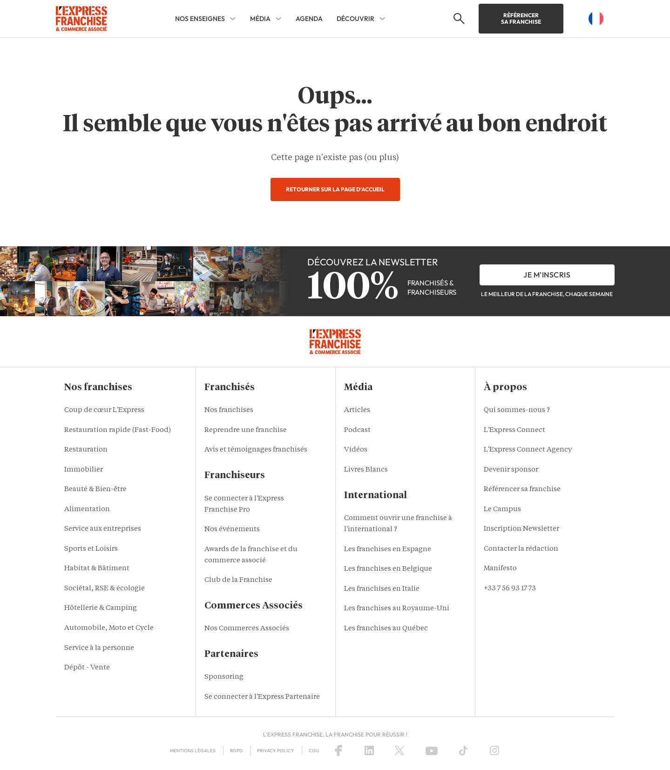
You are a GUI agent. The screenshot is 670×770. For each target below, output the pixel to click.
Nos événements (232, 529)
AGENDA (309, 18)
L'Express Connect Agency (528, 449)
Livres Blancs (366, 469)
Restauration (86, 449)
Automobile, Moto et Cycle (109, 628)
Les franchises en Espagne (387, 549)
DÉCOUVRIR (355, 18)
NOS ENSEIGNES (200, 18)
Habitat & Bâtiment (96, 568)
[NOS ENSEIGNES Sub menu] (233, 18)
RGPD (236, 751)
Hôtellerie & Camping (100, 608)
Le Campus (502, 509)
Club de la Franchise (238, 580)
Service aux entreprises (102, 529)
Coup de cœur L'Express (104, 410)
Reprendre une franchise (245, 430)
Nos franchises (228, 410)
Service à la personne (99, 648)
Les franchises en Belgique (388, 569)
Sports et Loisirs (91, 549)
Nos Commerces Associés (246, 628)
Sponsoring (224, 677)
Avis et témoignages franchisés (255, 449)
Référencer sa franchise (521, 18)
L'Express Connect (514, 430)
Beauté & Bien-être (95, 489)
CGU (314, 751)
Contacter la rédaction (521, 549)
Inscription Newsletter (521, 529)
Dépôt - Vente (87, 667)
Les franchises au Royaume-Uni (396, 608)
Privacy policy (275, 751)
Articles (357, 410)
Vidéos (355, 449)
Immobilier (83, 469)
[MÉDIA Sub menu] (278, 18)
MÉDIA (260, 18)
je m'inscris (546, 274)
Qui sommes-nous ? (517, 410)
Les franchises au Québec (386, 628)
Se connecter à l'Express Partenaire (262, 697)
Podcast (357, 430)
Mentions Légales (193, 751)
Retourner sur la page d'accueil (335, 189)
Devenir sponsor (511, 469)
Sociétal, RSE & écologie (104, 588)
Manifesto (500, 568)
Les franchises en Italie (382, 589)
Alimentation (87, 509)
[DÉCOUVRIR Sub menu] (382, 18)
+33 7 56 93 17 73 (510, 588)
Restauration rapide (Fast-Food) (117, 430)
